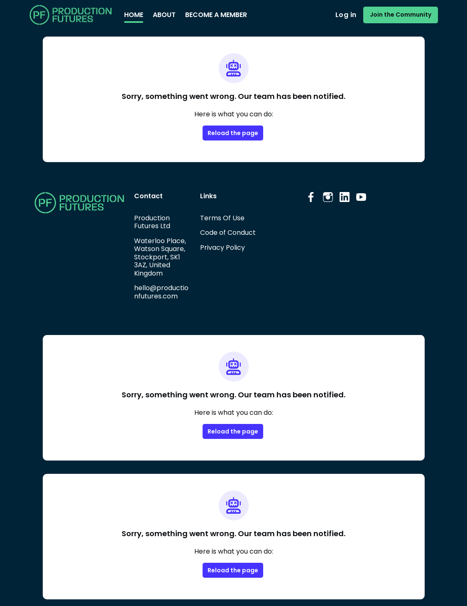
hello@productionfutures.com (161, 292)
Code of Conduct (228, 232)
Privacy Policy (222, 247)
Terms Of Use (222, 218)
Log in (345, 15)
